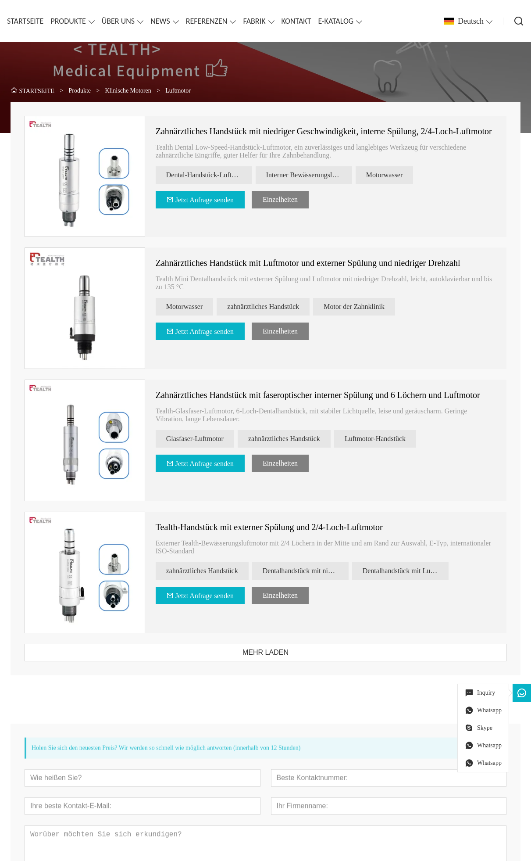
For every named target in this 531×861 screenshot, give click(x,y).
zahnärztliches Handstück (268, 306)
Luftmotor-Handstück (380, 438)
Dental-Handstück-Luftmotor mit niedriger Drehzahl (214, 175)
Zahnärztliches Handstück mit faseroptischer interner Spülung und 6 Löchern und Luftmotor (323, 395)
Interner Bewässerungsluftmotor (314, 175)
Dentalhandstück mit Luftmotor (411, 570)
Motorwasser (389, 175)
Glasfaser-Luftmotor (200, 438)
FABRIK (254, 21)
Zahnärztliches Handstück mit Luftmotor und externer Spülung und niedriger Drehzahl (313, 263)
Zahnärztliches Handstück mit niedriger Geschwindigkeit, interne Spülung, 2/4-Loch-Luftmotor (329, 131)
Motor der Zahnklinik (359, 306)
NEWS (160, 21)
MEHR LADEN (271, 652)
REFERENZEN (207, 21)
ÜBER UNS (118, 21)
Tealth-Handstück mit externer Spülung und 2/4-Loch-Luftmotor (274, 527)
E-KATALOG (336, 21)
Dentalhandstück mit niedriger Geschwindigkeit (311, 570)
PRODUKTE (68, 21)
